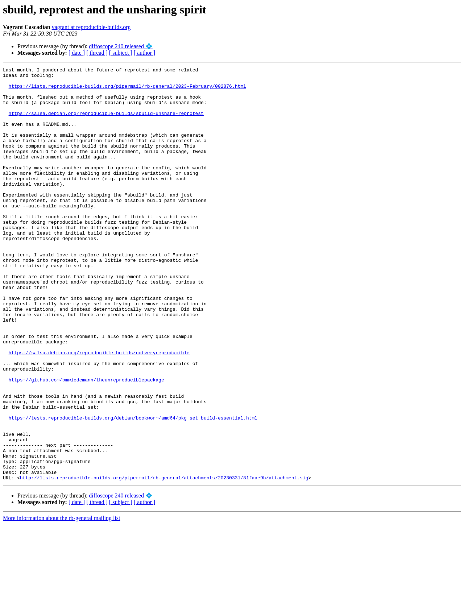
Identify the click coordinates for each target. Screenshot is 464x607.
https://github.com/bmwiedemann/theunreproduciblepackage (86, 442)
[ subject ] (120, 53)
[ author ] (145, 53)
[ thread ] (97, 53)
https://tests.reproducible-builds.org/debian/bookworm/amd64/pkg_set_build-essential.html (133, 488)
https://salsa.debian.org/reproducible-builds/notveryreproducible (99, 410)
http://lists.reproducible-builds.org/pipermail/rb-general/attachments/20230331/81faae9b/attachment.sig (164, 560)
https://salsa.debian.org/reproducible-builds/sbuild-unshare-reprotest (106, 123)
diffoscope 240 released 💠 (121, 46)
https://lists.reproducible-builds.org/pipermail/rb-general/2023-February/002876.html (127, 90)
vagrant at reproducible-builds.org (91, 27)
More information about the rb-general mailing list (61, 601)
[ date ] (77, 53)
